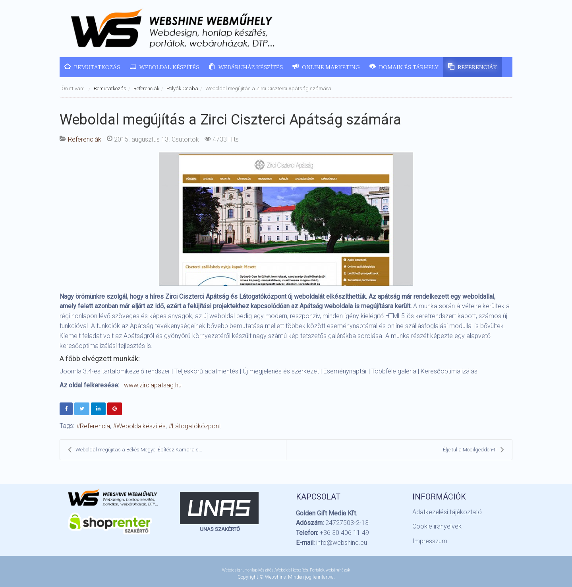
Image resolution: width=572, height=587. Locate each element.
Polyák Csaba (182, 88)
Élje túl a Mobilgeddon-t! (473, 450)
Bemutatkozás (110, 88)
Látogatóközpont (196, 426)
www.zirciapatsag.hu (153, 385)
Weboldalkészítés (141, 426)
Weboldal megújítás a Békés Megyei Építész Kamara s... (135, 450)
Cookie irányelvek (437, 526)
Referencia (95, 426)
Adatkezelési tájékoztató (447, 512)
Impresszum (429, 541)
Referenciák (146, 88)
